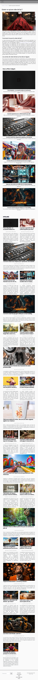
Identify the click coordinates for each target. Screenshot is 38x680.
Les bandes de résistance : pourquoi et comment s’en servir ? (9, 654)
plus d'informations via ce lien (26, 42)
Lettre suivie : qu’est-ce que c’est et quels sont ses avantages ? (26, 601)
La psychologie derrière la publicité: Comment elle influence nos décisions (26, 548)
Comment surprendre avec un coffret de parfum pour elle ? (19, 113)
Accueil (3, 5)
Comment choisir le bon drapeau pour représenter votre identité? (19, 137)
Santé (19, 675)
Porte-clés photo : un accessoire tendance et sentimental (19, 90)
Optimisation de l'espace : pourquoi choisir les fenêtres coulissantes (10, 494)
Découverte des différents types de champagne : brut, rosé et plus (9, 441)
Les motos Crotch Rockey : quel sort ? (12, 633)
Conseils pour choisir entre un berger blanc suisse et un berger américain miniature (10, 334)
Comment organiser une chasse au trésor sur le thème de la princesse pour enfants (27, 494)
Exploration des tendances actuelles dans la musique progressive (19, 184)
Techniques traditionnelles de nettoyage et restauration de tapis (27, 441)
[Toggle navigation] (2, 1)
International (19, 674)
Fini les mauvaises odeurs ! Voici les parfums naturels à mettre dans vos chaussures (10, 387)
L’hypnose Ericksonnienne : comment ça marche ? (15, 581)
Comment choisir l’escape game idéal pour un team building (19, 207)
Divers (6, 5)
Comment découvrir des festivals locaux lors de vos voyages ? (19, 160)
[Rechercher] (6, 673)
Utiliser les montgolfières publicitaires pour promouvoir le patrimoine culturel (10, 548)
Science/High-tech (19, 677)
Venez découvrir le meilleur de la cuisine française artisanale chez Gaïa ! (27, 387)
